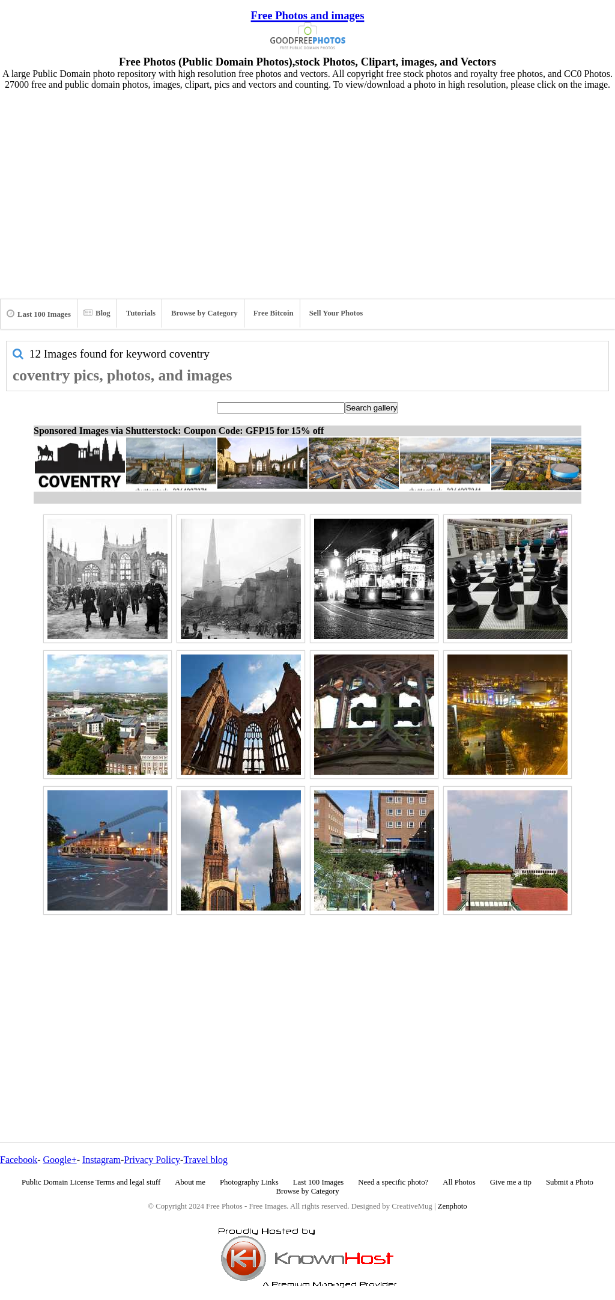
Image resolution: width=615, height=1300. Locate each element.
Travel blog (205, 1160)
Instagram (101, 1160)
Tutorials (141, 313)
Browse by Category (204, 313)
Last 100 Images (39, 314)
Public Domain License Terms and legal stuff (91, 1182)
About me (190, 1182)
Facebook (18, 1160)
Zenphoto (452, 1206)
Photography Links (249, 1182)
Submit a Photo (569, 1182)
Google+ (60, 1160)
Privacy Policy (152, 1160)
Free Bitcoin (273, 313)
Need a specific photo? (393, 1182)
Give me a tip (511, 1182)
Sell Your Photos (336, 313)
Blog (97, 313)
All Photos (459, 1182)
